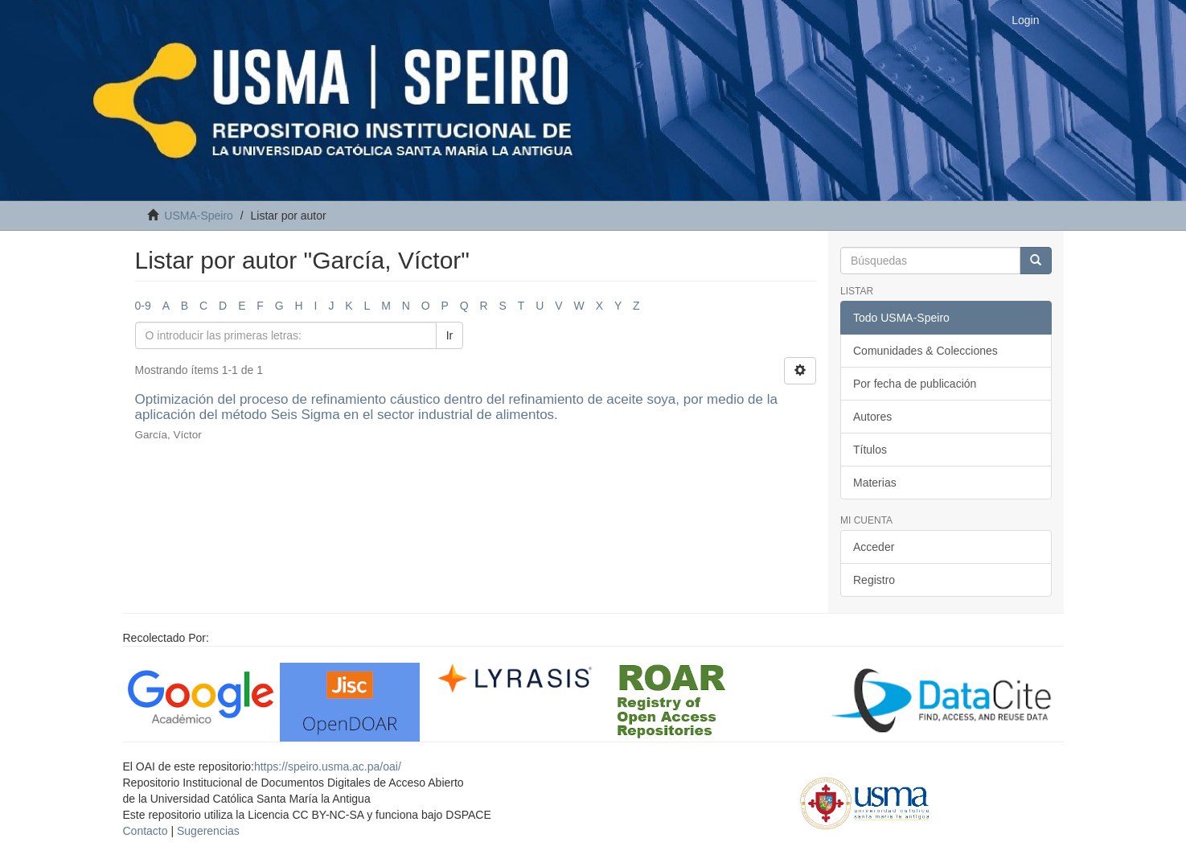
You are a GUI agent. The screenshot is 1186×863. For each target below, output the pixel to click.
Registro (874, 579)
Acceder (873, 546)
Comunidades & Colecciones (925, 350)
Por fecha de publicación (914, 383)
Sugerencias (208, 830)
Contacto (145, 830)
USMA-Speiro (198, 215)
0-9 (143, 305)
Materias (875, 482)
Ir (449, 335)
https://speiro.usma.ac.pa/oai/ (327, 766)
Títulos (870, 449)
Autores (872, 416)
